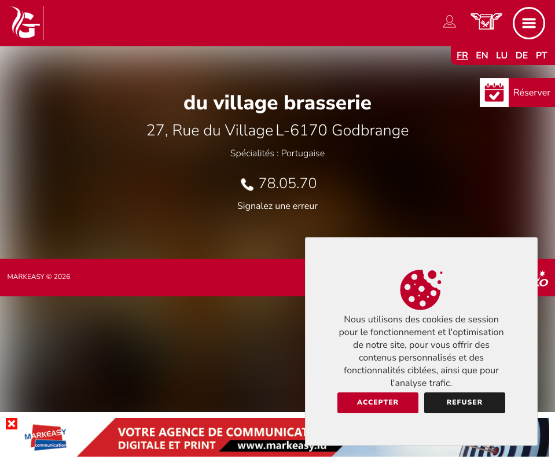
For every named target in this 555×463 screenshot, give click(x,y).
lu (502, 55)
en (482, 55)
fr (462, 55)
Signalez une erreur (277, 206)
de (522, 55)
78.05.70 (288, 183)
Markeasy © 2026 (38, 277)
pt (541, 55)
